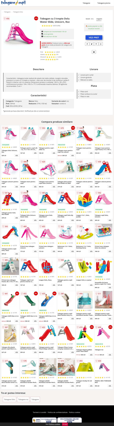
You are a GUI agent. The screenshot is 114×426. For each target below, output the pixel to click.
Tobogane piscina (103, 3)
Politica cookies (74, 412)
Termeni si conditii (39, 412)
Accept (65, 424)
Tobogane (86, 3)
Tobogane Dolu (18, 12)
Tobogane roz (23, 399)
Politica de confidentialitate (58, 412)
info (16, 155)
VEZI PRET (94, 37)
